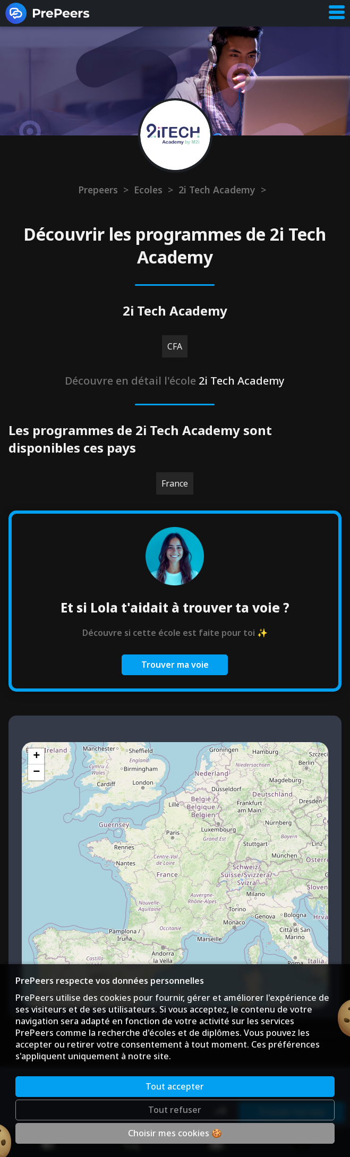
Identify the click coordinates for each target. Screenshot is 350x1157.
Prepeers (98, 189)
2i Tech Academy (216, 189)
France (174, 483)
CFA (174, 346)
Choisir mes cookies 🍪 (175, 1133)
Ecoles (148, 189)
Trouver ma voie (175, 664)
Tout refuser (174, 1110)
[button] (36, 756)
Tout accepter (175, 1086)
